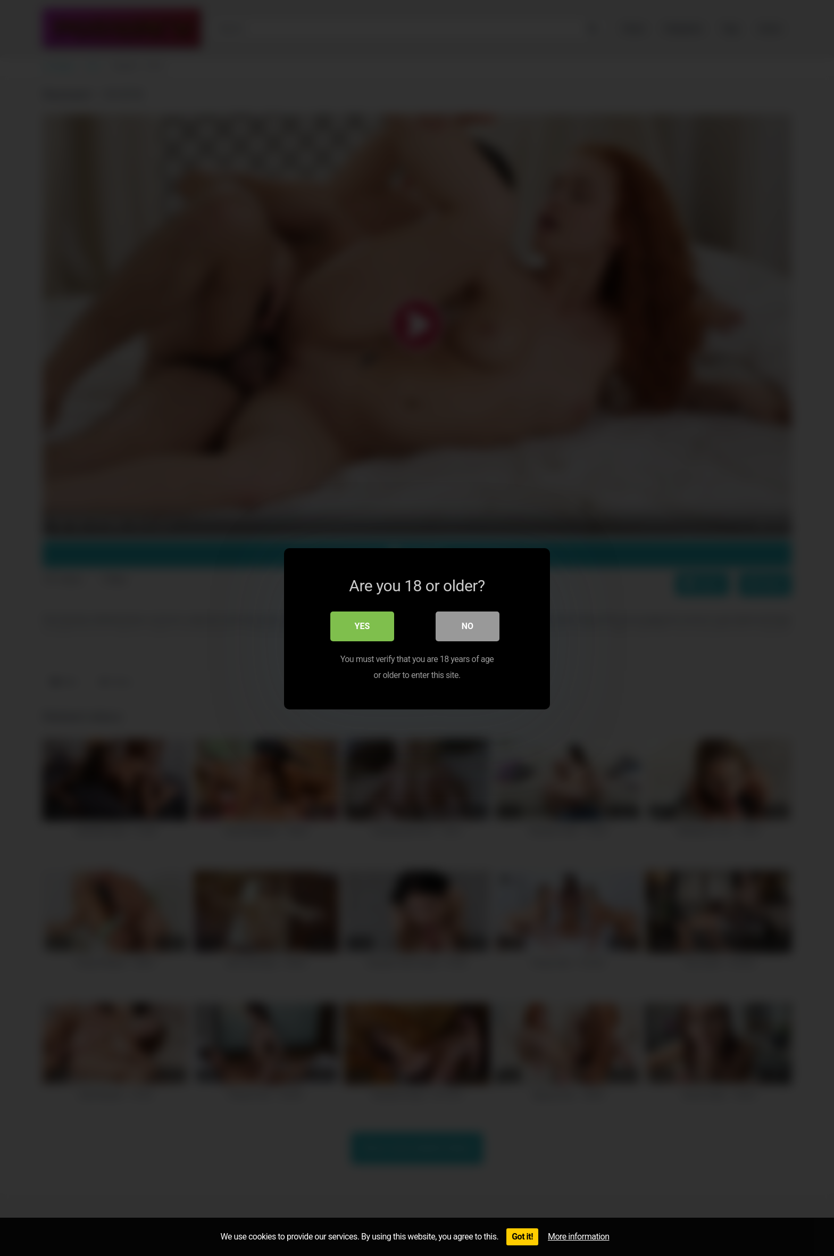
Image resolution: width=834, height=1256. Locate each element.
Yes (362, 625)
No (467, 625)
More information (578, 1237)
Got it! (522, 1237)
